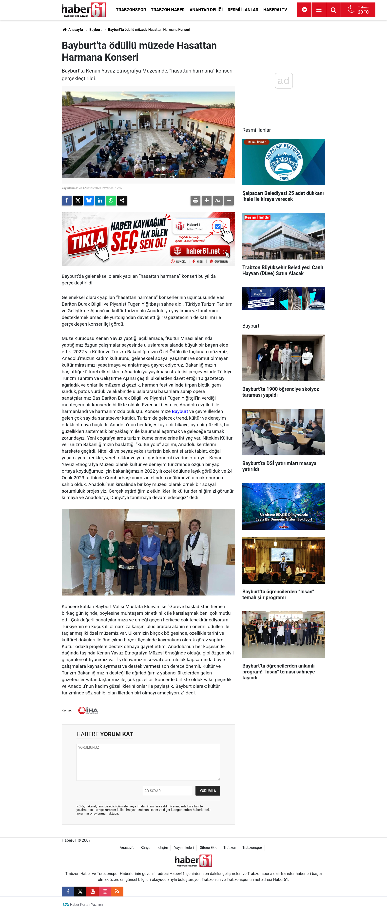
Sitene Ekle (208, 848)
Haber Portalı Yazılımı (86, 905)
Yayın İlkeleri (184, 848)
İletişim (162, 848)
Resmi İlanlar (243, 9)
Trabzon (229, 848)
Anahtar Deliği (206, 9)
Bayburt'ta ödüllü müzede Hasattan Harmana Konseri (149, 30)
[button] (207, 200)
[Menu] (318, 10)
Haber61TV (275, 9)
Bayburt (95, 30)
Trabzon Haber (168, 9)
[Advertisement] (33, 94)
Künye (145, 848)
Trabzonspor (131, 9)
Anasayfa (72, 30)
